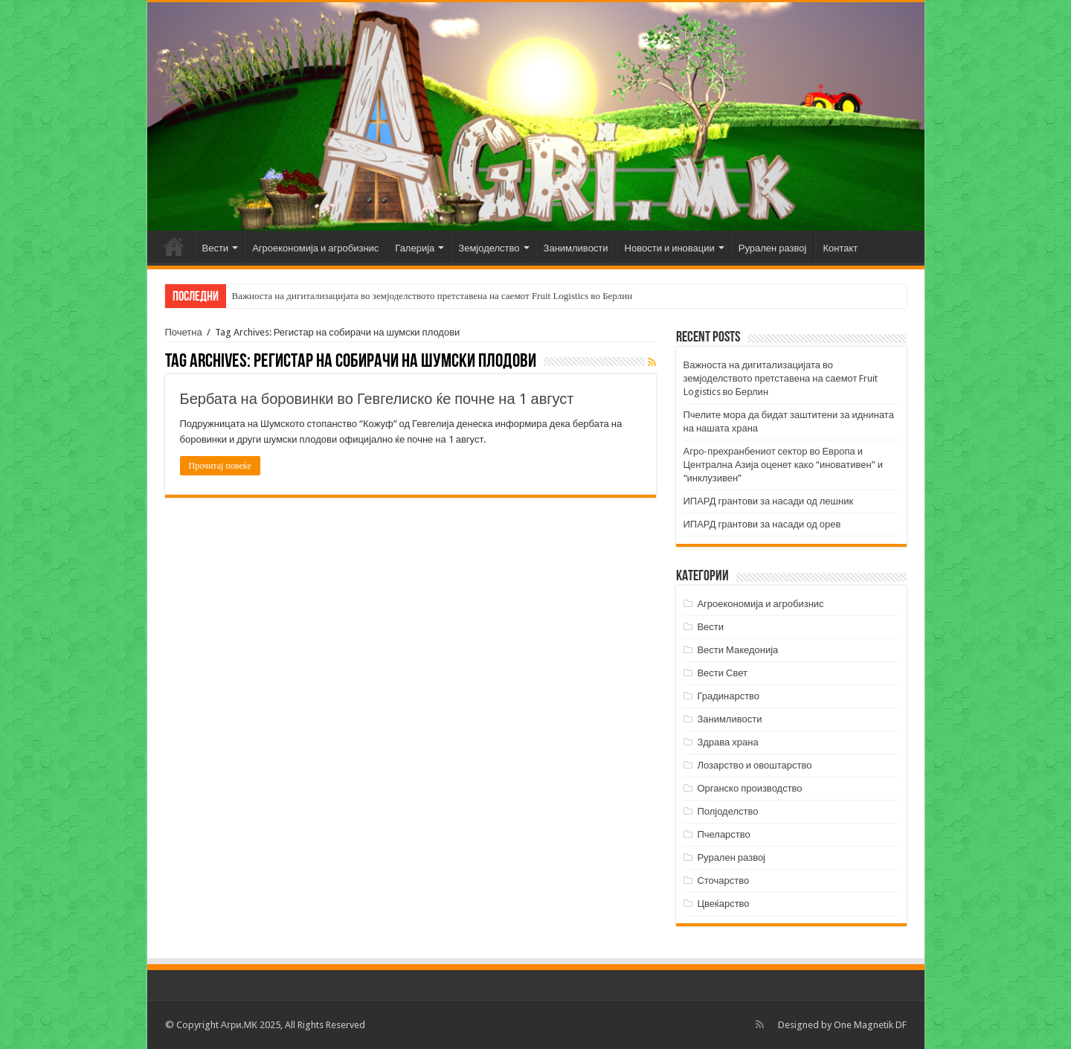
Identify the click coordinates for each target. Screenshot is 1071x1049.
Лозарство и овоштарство (754, 765)
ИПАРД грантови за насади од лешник (769, 501)
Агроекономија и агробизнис (315, 248)
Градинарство (728, 696)
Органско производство (749, 788)
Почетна (174, 246)
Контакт (840, 248)
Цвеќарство (723, 903)
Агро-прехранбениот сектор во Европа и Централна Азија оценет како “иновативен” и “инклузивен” (783, 465)
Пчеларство (723, 834)
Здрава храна (727, 742)
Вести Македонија (737, 649)
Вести (215, 248)
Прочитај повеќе (220, 466)
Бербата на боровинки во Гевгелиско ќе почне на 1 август (377, 399)
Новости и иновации (670, 248)
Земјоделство (488, 248)
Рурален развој (773, 248)
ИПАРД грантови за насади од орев (762, 524)
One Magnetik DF (870, 1024)
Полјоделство (727, 811)
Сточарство (723, 880)
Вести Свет (722, 673)
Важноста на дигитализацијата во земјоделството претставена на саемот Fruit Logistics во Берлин (432, 295)
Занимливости (576, 248)
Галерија (414, 248)
